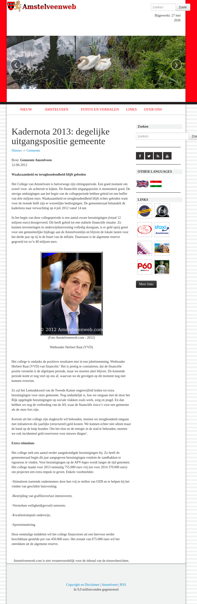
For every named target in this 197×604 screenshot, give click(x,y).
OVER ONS (153, 109)
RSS (123, 584)
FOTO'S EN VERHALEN (100, 109)
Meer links (146, 284)
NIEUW (26, 109)
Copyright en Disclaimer (82, 584)
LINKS (131, 109)
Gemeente (33, 150)
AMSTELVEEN (56, 109)
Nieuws (17, 150)
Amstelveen (110, 584)
